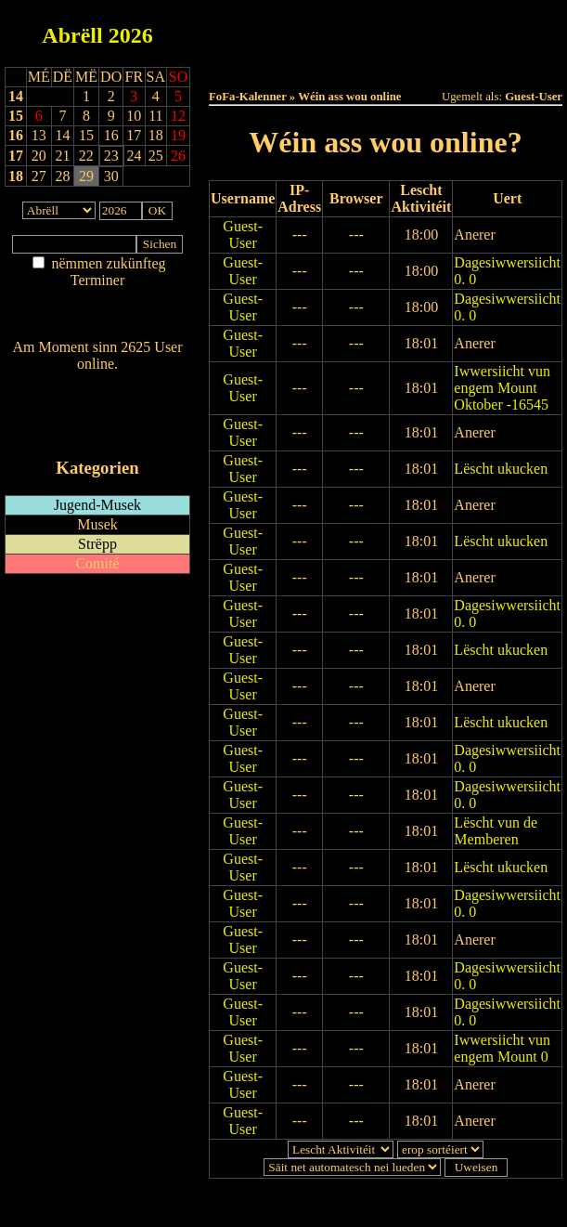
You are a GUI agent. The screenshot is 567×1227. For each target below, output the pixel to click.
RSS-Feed (98, 415)
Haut (281, 29)
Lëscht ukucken (501, 468)
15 (15, 116)
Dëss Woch (385, 29)
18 (15, 176)
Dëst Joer (333, 47)
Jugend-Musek (97, 505)
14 (15, 96)
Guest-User (243, 234)
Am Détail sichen (98, 299)
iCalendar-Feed (97, 432)
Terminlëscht (437, 47)
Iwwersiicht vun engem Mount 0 (502, 1048)
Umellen (386, 64)
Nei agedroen (97, 316)
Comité (97, 563)
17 (15, 155)
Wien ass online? (97, 382)
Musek (97, 524)
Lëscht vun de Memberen (495, 831)
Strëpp (97, 544)
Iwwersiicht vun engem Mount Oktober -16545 (502, 387)
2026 (131, 35)
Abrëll (72, 35)
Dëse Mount (489, 29)
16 (15, 135)
